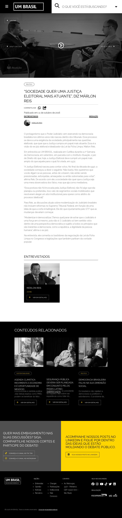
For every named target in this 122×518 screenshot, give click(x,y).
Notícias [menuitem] (38, 490)
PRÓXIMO (108, 46)
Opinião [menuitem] (38, 487)
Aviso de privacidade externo (48, 509)
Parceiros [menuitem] (38, 493)
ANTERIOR (14, 46)
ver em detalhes (26, 402)
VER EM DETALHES (38, 297)
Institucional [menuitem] (54, 490)
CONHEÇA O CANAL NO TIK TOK (19, 453)
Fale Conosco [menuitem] (53, 494)
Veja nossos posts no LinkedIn (82, 454)
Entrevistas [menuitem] (39, 483)
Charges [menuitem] (53, 483)
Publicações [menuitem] (55, 487)
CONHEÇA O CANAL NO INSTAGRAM (20, 458)
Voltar (11, 20)
